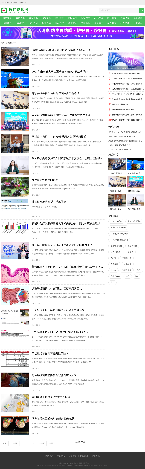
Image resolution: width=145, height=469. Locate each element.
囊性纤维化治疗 (134, 221)
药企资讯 (124, 23)
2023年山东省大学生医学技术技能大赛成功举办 (60, 71)
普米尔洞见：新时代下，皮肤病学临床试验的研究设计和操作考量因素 (68, 266)
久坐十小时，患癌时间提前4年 (119, 149)
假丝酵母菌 (132, 246)
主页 (2, 43)
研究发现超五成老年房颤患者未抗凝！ (54, 418)
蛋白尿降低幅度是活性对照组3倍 (51, 396)
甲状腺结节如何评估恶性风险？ (50, 353)
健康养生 (98, 23)
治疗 (128, 276)
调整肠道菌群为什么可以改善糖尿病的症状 (57, 288)
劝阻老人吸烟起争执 (119, 234)
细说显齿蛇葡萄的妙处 (45, 180)
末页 (51, 443)
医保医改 (20, 23)
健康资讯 (137, 18)
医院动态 (72, 18)
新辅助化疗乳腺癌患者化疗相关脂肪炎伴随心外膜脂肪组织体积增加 (68, 223)
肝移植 (113, 270)
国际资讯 (33, 18)
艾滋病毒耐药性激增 (119, 240)
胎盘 (139, 270)
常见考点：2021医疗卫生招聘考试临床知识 (124, 132)
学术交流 (72, 23)
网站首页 (7, 18)
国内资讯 (20, 18)
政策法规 (46, 18)
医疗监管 (59, 18)
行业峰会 (137, 23)
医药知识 (59, 23)
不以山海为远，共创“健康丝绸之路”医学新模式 (59, 136)
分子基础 (129, 252)
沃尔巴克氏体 (116, 221)
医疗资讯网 (78, 463)
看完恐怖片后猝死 (118, 227)
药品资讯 (98, 18)
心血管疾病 (115, 276)
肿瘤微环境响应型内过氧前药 (49, 201)
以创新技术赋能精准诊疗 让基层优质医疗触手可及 (61, 114)
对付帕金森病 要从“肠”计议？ (119, 145)
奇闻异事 (85, 23)
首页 (4, 443)
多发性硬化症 (116, 246)
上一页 (14, 443)
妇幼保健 (124, 18)
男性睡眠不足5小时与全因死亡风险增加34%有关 (60, 331)
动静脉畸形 (115, 252)
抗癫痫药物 (126, 258)
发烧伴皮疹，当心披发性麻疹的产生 (121, 136)
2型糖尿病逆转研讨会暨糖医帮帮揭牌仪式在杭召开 (61, 49)
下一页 (42, 443)
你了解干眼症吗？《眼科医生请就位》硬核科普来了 (62, 245)
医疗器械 (111, 18)
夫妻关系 (127, 264)
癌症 (112, 282)
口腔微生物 (126, 270)
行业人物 (46, 23)
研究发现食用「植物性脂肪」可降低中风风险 (58, 310)
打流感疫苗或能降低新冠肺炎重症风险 (54, 375)
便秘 (137, 276)
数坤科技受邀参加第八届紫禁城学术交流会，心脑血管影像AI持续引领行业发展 (68, 158)
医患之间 (33, 23)
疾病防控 (85, 18)
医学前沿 (7, 23)
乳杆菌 (113, 258)
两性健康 (111, 23)
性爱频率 (114, 264)
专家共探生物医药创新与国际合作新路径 (55, 93)
